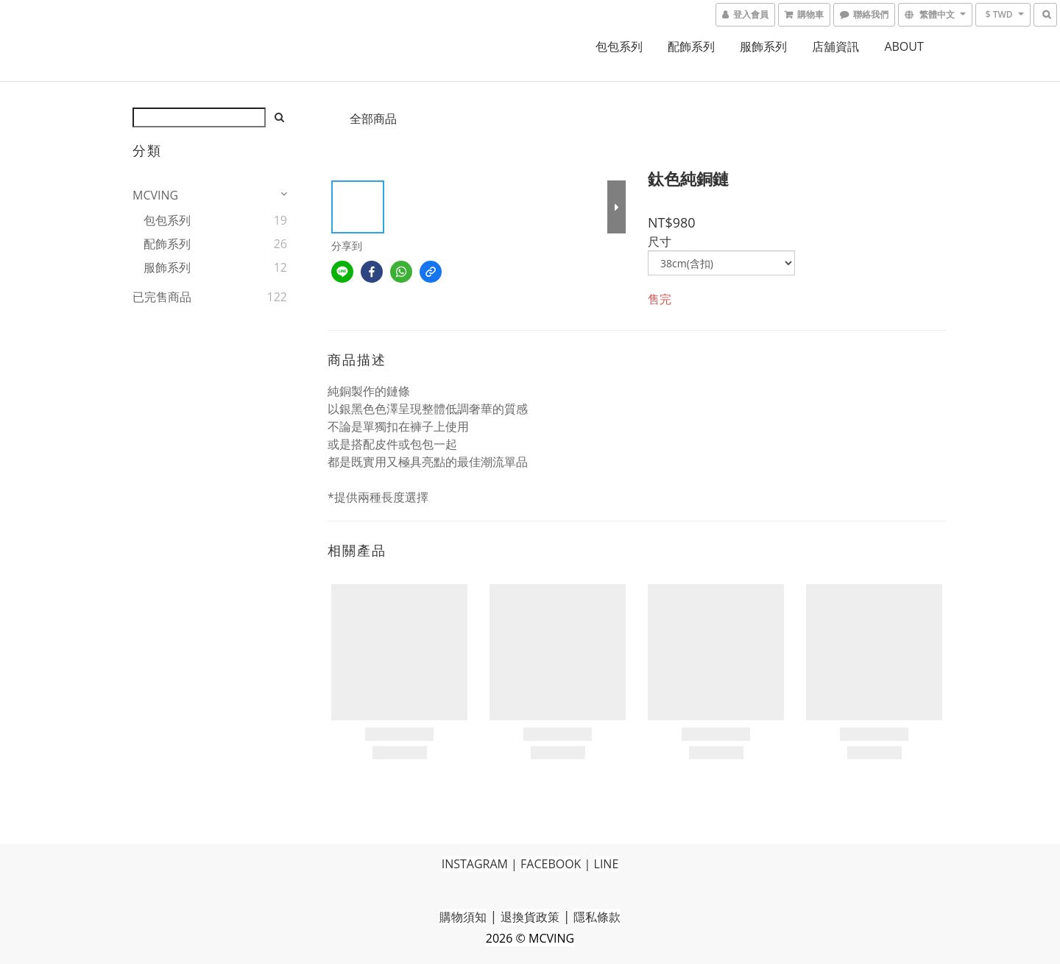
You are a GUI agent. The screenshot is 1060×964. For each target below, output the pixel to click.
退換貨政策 (530, 917)
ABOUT (903, 46)
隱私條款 (597, 917)
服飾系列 (763, 46)
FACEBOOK (550, 864)
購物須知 (463, 917)
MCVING (155, 195)
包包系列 (619, 46)
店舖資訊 (835, 46)
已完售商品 (161, 297)
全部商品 (373, 118)
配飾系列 (691, 46)
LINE (606, 864)
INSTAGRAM (475, 864)
